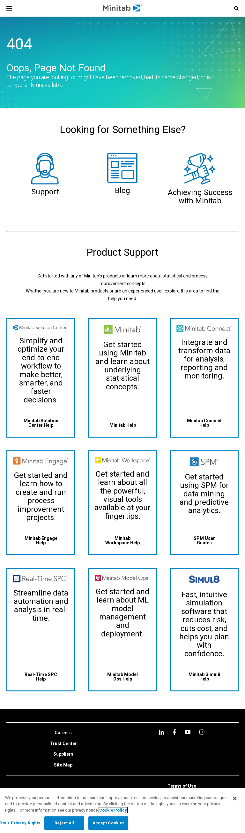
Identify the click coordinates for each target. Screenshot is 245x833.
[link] (63, 733)
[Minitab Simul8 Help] (204, 676)
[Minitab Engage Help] (41, 540)
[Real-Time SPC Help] (41, 676)
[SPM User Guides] (204, 540)
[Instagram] (201, 732)
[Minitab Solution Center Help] (41, 422)
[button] (236, 8)
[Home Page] (123, 8)
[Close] (235, 798)
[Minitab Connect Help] (204, 422)
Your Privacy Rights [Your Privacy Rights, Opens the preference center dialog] (20, 823)
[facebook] (174, 732)
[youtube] (187, 732)
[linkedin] (161, 732)
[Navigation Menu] (9, 8)
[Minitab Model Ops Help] (122, 676)
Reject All (64, 823)
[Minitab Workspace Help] (122, 540)
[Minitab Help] (122, 425)
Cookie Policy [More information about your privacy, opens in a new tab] (113, 810)
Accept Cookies (109, 823)
